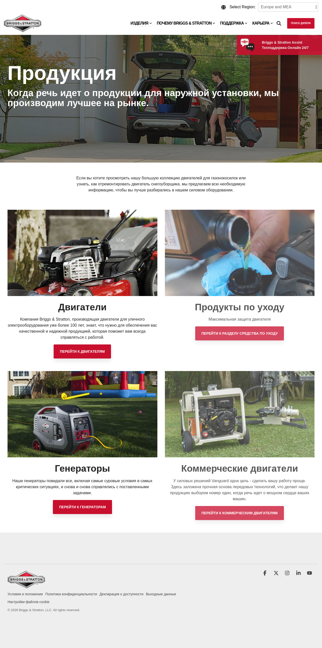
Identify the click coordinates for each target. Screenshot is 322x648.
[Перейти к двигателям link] (82, 351)
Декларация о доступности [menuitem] (121, 594)
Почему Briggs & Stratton (186, 23)
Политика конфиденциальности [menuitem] (71, 594)
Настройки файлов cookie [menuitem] (29, 602)
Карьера (262, 23)
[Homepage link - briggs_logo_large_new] (26, 586)
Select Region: (243, 7)
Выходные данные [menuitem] (161, 594)
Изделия (141, 23)
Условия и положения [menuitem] (25, 594)
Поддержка (233, 23)
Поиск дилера (301, 23)
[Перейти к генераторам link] (82, 507)
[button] (265, 573)
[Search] (279, 23)
